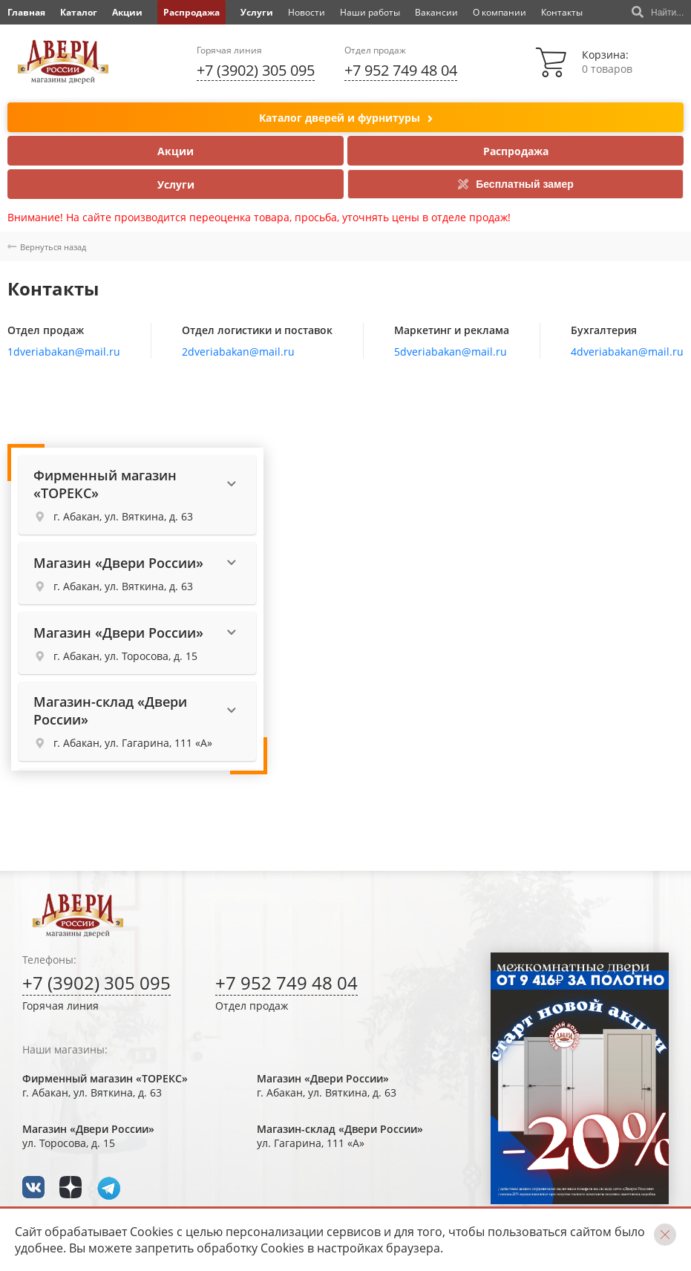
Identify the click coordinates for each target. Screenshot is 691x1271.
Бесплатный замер (515, 184)
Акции (127, 12)
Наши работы (370, 12)
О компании (499, 12)
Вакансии (436, 12)
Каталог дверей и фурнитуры (346, 118)
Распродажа (191, 12)
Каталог (78, 12)
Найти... (658, 12)
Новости (306, 12)
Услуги (256, 12)
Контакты (562, 12)
